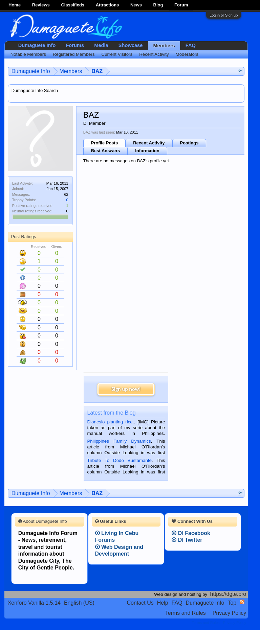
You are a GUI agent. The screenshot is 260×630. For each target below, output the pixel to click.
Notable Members (28, 54)
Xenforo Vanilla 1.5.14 (34, 603)
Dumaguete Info (37, 45)
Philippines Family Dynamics (119, 441)
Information (147, 150)
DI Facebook (191, 533)
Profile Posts (104, 142)
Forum (181, 4)
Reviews (41, 4)
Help (162, 603)
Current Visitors (117, 54)
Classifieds (72, 4)
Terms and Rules (185, 613)
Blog (158, 4)
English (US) (79, 603)
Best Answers (105, 150)
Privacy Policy (229, 613)
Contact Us (140, 603)
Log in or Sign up (224, 15)
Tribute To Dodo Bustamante (119, 460)
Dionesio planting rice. (110, 421)
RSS (242, 602)
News (136, 4)
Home (14, 4)
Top (232, 603)
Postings (189, 142)
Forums (75, 45)
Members (164, 45)
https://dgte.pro (228, 594)
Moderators (187, 54)
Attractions (107, 4)
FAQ (191, 45)
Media (101, 45)
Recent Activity (149, 142)
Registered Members (74, 54)
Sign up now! (125, 389)
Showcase (130, 45)
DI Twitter (187, 540)
